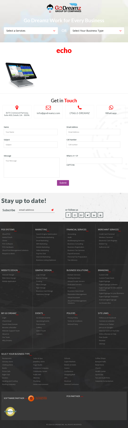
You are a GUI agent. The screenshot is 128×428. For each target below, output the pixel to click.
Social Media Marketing (45, 237)
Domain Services (74, 274)
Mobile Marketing (42, 247)
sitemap (102, 343)
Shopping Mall (69, 374)
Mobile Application (9, 281)
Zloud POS (6, 234)
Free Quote (103, 336)
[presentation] (85, 171)
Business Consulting (75, 244)
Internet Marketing (43, 257)
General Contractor (71, 383)
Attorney (36, 377)
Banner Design (42, 278)
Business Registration (76, 247)
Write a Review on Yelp (107, 333)
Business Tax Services (76, 250)
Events (39, 312)
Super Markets (70, 361)
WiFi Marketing (41, 244)
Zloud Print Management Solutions (15, 250)
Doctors (5, 377)
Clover (4, 241)
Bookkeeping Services (76, 241)
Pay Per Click (41, 254)
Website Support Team (11, 330)
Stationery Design (43, 294)
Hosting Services (74, 278)
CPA (65, 377)
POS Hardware (8, 247)
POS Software (7, 244)
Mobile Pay (103, 244)
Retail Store (99, 364)
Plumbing (36, 380)
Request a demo (8, 254)
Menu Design (41, 284)
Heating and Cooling (10, 380)
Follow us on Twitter (106, 323)
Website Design (9, 270)
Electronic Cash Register (108, 241)
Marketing (41, 229)
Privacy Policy (73, 317)
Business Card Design (44, 291)
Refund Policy (73, 323)
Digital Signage (104, 281)
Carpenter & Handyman (104, 380)
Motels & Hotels (70, 364)
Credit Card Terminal (106, 234)
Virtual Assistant (74, 297)
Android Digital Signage (107, 299)
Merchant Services (108, 229)
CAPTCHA (70, 165)
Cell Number (71, 140)
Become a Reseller (9, 327)
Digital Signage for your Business (111, 293)
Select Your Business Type (15, 353)
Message (7, 156)
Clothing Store (7, 364)
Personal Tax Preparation (77, 257)
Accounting (72, 234)
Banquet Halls (100, 361)
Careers (39, 333)
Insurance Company (40, 367)
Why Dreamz (7, 340)
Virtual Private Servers (76, 281)
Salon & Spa (37, 357)
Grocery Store (7, 361)
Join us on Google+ (106, 327)
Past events (40, 323)
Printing (39, 281)
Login (4, 317)
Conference (68, 370)
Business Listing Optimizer (46, 260)
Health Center (100, 370)
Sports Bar (99, 374)
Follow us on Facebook (107, 317)
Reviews (102, 340)
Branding (103, 270)
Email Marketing (42, 241)
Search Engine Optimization (46, 234)
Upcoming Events (42, 320)
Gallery (39, 327)
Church (98, 367)
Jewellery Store (39, 361)
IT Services (72, 287)
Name (6, 127)
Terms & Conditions (75, 320)
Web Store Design (9, 278)
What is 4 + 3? (72, 156)
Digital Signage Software (108, 284)
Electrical (67, 380)
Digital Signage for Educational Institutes (110, 288)
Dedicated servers (75, 284)
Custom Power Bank (106, 278)
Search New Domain (10, 323)
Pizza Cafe (6, 370)
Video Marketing (42, 250)
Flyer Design (41, 287)
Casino (67, 367)
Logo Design (41, 274)
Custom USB (103, 274)
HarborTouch (7, 237)
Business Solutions (77, 270)
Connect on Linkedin (106, 320)
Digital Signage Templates (108, 296)
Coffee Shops (100, 357)
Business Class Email (76, 291)
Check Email (6, 320)
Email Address (72, 127)
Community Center (40, 370)
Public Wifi (37, 374)
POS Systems (7, 229)
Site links (103, 312)
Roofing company (9, 383)
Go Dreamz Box (105, 303)
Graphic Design (43, 270)
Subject (7, 140)
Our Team (6, 336)
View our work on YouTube (109, 330)
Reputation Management (77, 294)
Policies (71, 312)
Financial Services (76, 229)
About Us (5, 333)
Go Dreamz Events (43, 317)
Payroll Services (74, 254)
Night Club (6, 374)
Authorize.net (104, 247)
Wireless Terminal (106, 237)
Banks (4, 367)
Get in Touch (41, 330)
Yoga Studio (37, 364)
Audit (70, 237)
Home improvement (40, 383)
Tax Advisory (72, 260)
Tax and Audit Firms (102, 377)
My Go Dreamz (8, 312)
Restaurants (7, 357)
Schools (67, 357)
